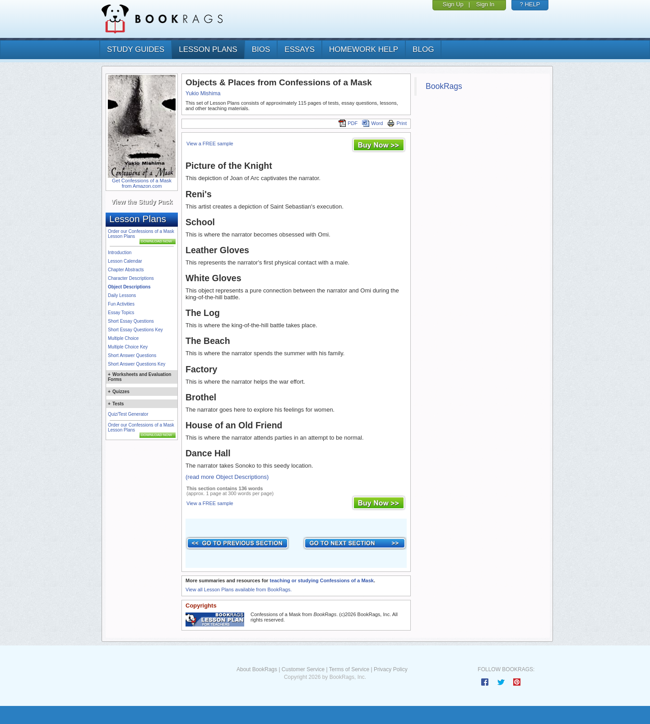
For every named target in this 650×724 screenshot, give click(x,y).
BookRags (444, 86)
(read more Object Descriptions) (227, 476)
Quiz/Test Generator (128, 414)
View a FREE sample (209, 143)
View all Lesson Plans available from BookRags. (239, 589)
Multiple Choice (123, 338)
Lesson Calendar (125, 261)
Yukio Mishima (203, 93)
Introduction (119, 252)
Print (397, 123)
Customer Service (303, 669)
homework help (363, 49)
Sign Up (453, 4)
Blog (423, 49)
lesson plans (208, 49)
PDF (348, 123)
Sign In (485, 4)
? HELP (530, 4)
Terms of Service (349, 669)
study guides (135, 49)
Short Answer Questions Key (136, 364)
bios (261, 49)
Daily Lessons (122, 295)
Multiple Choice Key (128, 346)
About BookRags (257, 669)
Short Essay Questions (131, 321)
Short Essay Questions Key (135, 329)
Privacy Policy (391, 669)
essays (299, 49)
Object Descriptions (129, 286)
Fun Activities (121, 304)
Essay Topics (121, 312)
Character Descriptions (131, 278)
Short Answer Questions (132, 355)
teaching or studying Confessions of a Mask (321, 580)
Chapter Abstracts (126, 269)
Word (372, 123)
